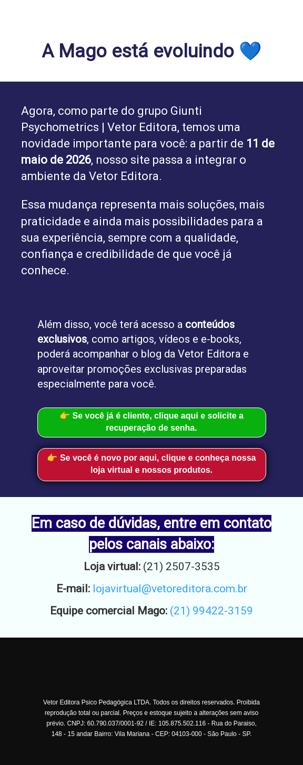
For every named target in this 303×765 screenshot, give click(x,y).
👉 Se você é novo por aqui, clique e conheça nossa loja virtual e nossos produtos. (151, 463)
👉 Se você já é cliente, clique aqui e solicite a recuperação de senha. (151, 421)
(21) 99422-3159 (211, 610)
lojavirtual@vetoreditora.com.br (170, 588)
